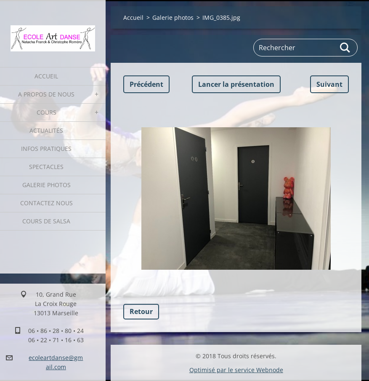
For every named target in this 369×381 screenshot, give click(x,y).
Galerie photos (46, 185)
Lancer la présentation (236, 84)
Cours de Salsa (46, 221)
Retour (141, 311)
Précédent (146, 84)
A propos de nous (46, 94)
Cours (46, 112)
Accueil (46, 76)
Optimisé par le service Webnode (236, 370)
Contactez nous (46, 203)
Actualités (46, 130)
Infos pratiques (46, 149)
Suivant (329, 84)
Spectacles (46, 167)
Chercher (345, 47)
